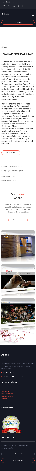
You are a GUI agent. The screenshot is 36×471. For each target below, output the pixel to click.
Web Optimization (7, 393)
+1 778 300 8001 (8, 2)
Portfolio (4, 398)
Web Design (5, 391)
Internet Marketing (7, 396)
